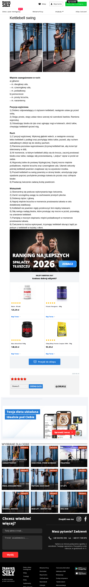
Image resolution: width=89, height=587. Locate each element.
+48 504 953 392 (60, 495)
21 (51, 563)
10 (25, 563)
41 (13, 566)
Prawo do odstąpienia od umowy (33, 579)
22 (53, 563)
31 (74, 563)
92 (49, 570)
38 (6, 566)
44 (20, 566)
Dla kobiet (43, 528)
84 (30, 570)
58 (53, 566)
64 (66, 566)
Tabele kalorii (60, 539)
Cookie (51, 556)
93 (51, 570)
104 (80, 570)
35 (83, 563)
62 (62, 566)
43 (18, 566)
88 (39, 570)
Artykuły (59, 12)
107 (44, 573)
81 (23, 570)
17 (41, 563)
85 (32, 570)
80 (21, 570)
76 (12, 570)
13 (32, 563)
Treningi (26, 534)
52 (39, 566)
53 (41, 566)
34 (81, 563)
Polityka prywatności (65, 556)
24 (58, 563)
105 (84, 570)
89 (42, 570)
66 (71, 566)
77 (14, 570)
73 (5, 570)
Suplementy (27, 540)
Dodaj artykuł (21, 556)
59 (55, 566)
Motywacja (59, 532)
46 (25, 566)
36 (85, 563)
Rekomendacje (61, 542)
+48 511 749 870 (80, 495)
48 (29, 566)
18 (44, 563)
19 (46, 563)
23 (55, 563)
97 (60, 570)
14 (34, 563)
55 (46, 566)
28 (67, 563)
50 (34, 566)
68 (76, 566)
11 (28, 563)
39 (9, 566)
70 (80, 566)
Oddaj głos (36, 350)
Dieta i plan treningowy (12, 11)
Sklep (25, 530)
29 (69, 563)
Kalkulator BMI (61, 528)
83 (28, 570)
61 (59, 566)
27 (65, 563)
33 (78, 563)
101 (71, 570)
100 (67, 570)
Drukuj (61, 351)
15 (37, 563)
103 (77, 570)
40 (11, 566)
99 (65, 570)
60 (57, 566)
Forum (58, 546)
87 (37, 570)
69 (78, 566)
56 (48, 566)
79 (18, 570)
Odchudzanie (44, 535)
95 (56, 570)
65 (69, 566)
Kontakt (43, 556)
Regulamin (33, 556)
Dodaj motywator (62, 535)
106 (41, 573)
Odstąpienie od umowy (59, 579)
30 (72, 563)
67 (73, 566)
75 (9, 570)
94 (53, 570)
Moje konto (43, 532)
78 (16, 570)
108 (47, 573)
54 (43, 566)
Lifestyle (42, 542)
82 (25, 570)
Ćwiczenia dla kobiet (63, 525)
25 (60, 563)
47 (27, 566)
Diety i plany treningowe (27, 526)
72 (85, 566)
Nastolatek (43, 539)
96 (58, 570)
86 (35, 570)
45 (22, 566)
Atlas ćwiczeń (81, 12)
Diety (25, 537)
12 (30, 563)
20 (48, 563)
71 (83, 566)
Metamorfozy (38, 12)
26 (62, 563)
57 (50, 566)
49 (32, 566)
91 (46, 570)
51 (36, 566)
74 (7, 570)
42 (15, 566)
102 (74, 570)
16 (39, 563)
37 (4, 566)
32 (76, 563)
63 (64, 566)
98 (63, 570)
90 (44, 570)
